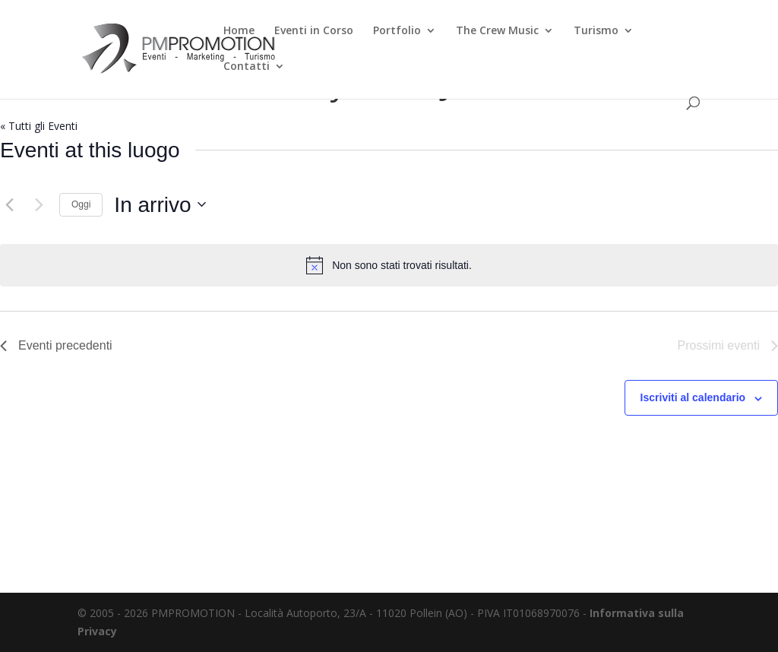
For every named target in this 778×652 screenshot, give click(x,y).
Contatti (246, 67)
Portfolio (397, 31)
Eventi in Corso (313, 31)
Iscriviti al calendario (693, 397)
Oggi (80, 204)
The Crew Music (497, 31)
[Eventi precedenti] (9, 204)
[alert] (389, 265)
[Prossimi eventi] (39, 204)
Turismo (596, 31)
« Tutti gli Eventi (38, 126)
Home (239, 31)
